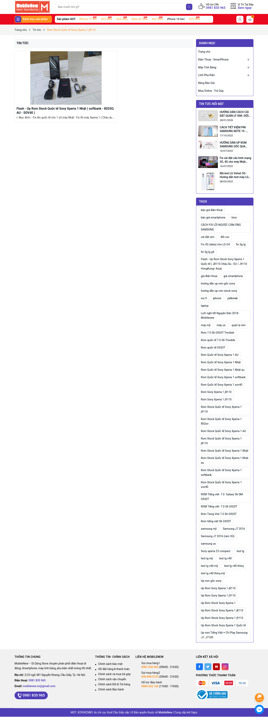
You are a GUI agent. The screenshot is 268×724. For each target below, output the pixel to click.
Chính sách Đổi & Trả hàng (114, 684)
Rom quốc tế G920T (213, 347)
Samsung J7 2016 (234, 528)
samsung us (208, 543)
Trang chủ (204, 51)
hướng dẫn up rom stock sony (219, 290)
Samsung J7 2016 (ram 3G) (218, 536)
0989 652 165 (149, 686)
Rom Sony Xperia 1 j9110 (216, 399)
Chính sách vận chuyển (112, 679)
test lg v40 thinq (234, 565)
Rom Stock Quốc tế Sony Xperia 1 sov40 (221, 485)
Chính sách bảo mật (110, 663)
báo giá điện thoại (212, 210)
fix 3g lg (241, 244)
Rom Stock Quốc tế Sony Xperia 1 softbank (221, 472)
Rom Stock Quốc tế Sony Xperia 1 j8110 (221, 441)
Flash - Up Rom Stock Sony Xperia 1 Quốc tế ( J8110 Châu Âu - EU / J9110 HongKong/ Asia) (224, 264)
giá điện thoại (209, 276)
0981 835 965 (215, 8)
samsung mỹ (209, 528)
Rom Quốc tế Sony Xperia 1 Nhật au (222, 369)
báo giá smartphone (213, 217)
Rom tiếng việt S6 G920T (216, 521)
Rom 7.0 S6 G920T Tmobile (217, 332)
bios (234, 217)
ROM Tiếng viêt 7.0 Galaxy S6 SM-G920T (222, 497)
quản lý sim (239, 325)
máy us (221, 325)
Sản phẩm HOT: (66, 19)
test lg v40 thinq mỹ (213, 573)
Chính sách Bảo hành (111, 689)
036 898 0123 (149, 676)
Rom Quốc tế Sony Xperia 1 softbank (223, 377)
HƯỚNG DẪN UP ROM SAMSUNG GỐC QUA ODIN (233, 146)
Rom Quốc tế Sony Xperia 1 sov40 (221, 384)
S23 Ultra (106, 19)
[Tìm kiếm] (189, 7)
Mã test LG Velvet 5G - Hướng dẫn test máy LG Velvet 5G (234, 177)
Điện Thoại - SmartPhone (213, 59)
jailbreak (232, 298)
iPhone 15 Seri (88, 19)
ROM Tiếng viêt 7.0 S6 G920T (219, 506)
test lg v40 (225, 558)
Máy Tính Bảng (207, 67)
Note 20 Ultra (140, 19)
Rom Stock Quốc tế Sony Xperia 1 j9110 (221, 409)
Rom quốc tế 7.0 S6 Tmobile (218, 340)
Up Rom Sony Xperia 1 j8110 (218, 588)
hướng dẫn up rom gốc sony (218, 283)
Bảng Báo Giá (206, 82)
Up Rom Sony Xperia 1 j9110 (218, 595)
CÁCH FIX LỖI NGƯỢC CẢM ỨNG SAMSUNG (221, 227)
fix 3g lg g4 (207, 251)
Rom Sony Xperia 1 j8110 (216, 392)
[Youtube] (216, 666)
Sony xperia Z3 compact (215, 551)
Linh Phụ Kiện (206, 75)
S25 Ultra (194, 19)
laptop (205, 305)
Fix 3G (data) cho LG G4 (215, 244)
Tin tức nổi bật (211, 104)
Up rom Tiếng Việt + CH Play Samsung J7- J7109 (224, 635)
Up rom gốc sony (211, 580)
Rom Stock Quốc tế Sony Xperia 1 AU (223, 431)
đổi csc (225, 237)
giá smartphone (233, 276)
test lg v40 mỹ (209, 565)
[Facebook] (199, 666)
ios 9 (204, 298)
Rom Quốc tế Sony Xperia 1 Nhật (221, 362)
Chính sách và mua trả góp (114, 674)
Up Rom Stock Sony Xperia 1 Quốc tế (223, 625)
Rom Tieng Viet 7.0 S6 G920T (219, 514)
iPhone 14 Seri (176, 19)
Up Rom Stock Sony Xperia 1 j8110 (222, 610)
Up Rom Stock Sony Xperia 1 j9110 (222, 617)
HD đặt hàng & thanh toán (114, 669)
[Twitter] (207, 666)
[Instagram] (225, 666)
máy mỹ (206, 325)
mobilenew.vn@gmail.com (39, 686)
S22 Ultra (157, 19)
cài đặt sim (208, 237)
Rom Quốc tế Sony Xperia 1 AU (220, 354)
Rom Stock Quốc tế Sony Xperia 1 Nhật (224, 450)
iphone (217, 298)
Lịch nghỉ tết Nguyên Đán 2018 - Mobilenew (220, 315)
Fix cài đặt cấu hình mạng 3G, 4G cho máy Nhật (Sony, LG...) (235, 161)
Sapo (194, 712)
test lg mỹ (207, 558)
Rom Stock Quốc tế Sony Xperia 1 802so (221, 421)
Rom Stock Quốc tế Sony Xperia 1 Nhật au (224, 460)
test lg (240, 551)
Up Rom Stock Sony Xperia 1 (218, 603)
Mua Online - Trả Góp (211, 90)
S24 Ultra (121, 19)
